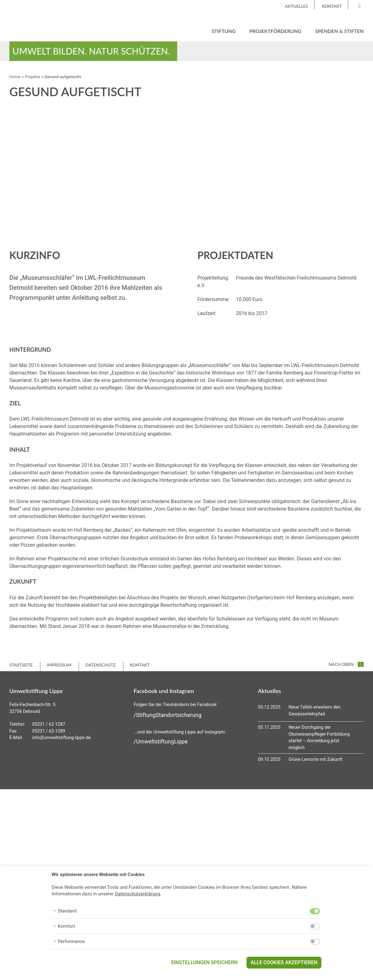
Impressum (59, 664)
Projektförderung (275, 31)
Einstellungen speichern (204, 962)
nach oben (346, 664)
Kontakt (332, 6)
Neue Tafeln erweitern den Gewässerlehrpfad (315, 711)
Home (15, 76)
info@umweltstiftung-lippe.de (61, 737)
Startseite (21, 664)
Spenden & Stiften (339, 31)
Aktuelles (296, 6)
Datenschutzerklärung (137, 894)
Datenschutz (100, 664)
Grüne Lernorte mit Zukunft (316, 759)
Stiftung (224, 31)
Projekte (32, 76)
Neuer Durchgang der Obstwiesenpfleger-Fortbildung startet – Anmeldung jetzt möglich (319, 737)
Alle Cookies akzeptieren (284, 962)
